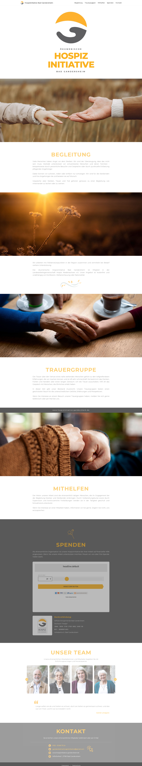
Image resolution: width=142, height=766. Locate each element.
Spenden (110, 3)
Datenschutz (76, 755)
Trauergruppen (90, 3)
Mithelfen (101, 3)
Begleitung (78, 3)
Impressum (65, 755)
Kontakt (119, 3)
